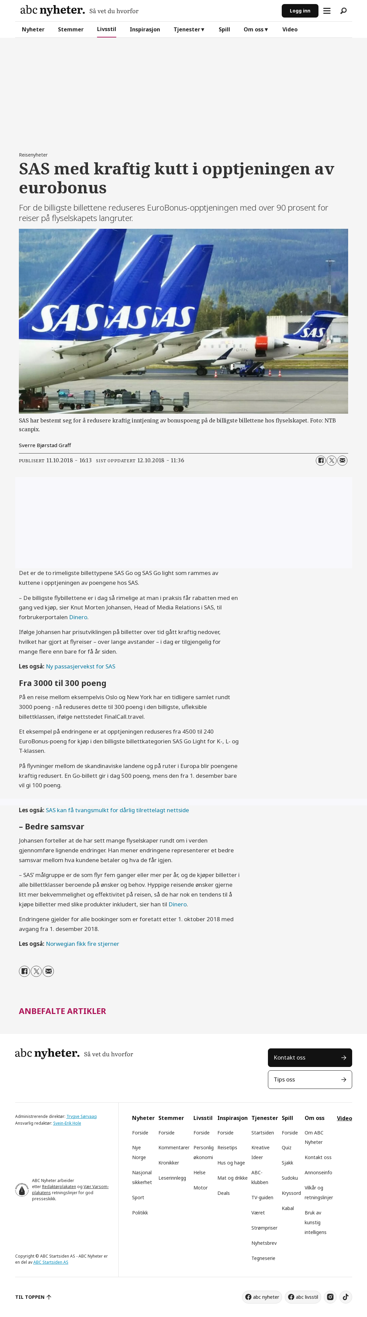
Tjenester (187, 29)
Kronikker (168, 1162)
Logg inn (300, 10)
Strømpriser (264, 1228)
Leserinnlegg (172, 1178)
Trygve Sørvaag (81, 1116)
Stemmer (71, 29)
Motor (200, 1187)
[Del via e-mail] (342, 461)
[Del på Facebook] (321, 461)
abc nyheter (266, 1297)
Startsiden (262, 1132)
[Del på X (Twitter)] (332, 461)
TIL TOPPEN (30, 1297)
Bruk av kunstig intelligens (316, 1222)
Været (258, 1212)
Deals (223, 1193)
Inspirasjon (145, 29)
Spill (224, 29)
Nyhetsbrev (264, 1243)
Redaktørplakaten (59, 1186)
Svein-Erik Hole (67, 1123)
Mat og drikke (232, 1178)
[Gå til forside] (80, 11)
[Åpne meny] (327, 10)
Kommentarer (173, 1147)
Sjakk (287, 1162)
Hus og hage (231, 1162)
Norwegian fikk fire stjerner (82, 944)
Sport (138, 1197)
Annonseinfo (318, 1172)
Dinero (78, 617)
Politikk (140, 1212)
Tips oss (284, 1079)
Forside (140, 1132)
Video (290, 29)
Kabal (288, 1208)
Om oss (254, 29)
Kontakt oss (289, 1057)
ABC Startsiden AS (50, 1262)
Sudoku (290, 1178)
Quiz (287, 1147)
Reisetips (227, 1147)
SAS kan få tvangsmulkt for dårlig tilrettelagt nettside (117, 810)
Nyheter (33, 29)
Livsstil (106, 29)
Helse (199, 1172)
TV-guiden (262, 1197)
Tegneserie (263, 1258)
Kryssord (291, 1193)
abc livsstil (307, 1297)
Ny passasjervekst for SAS (80, 666)
